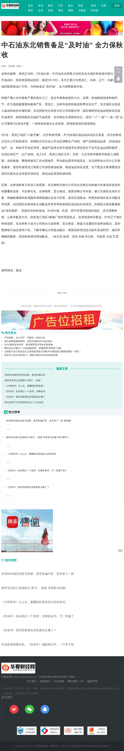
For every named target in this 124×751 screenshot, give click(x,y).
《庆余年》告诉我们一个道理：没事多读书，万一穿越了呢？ (36, 470)
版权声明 (92, 681)
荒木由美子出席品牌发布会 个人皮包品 (24, 402)
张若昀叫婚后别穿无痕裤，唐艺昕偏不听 (25, 375)
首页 (30, 5)
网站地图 (72, 681)
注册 (103, 5)
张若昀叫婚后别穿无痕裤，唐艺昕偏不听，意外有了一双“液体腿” (39, 421)
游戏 (50, 10)
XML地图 (58, 681)
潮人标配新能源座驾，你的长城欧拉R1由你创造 (28, 341)
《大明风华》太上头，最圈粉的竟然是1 (24, 386)
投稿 (116, 5)
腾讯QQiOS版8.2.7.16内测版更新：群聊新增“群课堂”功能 (32, 348)
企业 (40, 10)
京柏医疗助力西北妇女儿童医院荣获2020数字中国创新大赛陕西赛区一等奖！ (42, 351)
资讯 (40, 5)
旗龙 (19, 270)
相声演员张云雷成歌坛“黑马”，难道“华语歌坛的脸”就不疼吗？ (37, 437)
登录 (93, 5)
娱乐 (70, 5)
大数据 (82, 10)
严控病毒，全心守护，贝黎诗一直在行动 (24, 337)
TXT (81, 681)
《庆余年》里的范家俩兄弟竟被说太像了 (25, 397)
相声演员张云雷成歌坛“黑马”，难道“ (23, 380)
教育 (30, 10)
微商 (70, 10)
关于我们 (31, 681)
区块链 (94, 10)
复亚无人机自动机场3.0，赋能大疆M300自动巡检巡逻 (31, 355)
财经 (50, 5)
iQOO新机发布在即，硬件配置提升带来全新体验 (28, 344)
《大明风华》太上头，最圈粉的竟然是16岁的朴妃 (31, 454)
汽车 (60, 5)
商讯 (60, 10)
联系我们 (45, 681)
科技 (80, 5)
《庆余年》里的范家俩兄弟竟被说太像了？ (27, 487)
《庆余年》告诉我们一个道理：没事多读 (25, 391)
